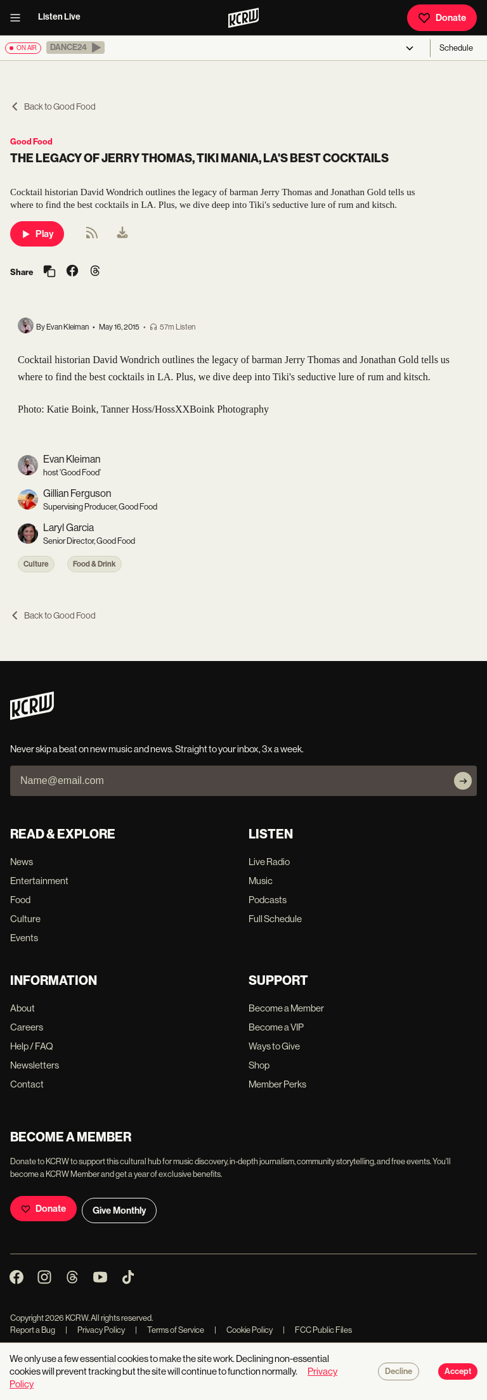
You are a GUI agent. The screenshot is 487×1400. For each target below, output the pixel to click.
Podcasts (268, 899)
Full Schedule (275, 918)
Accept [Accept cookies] (458, 1371)
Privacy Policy (95, 1330)
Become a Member (286, 1008)
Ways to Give (274, 1046)
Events (24, 937)
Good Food (31, 141)
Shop (259, 1065)
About (22, 1008)
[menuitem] (122, 234)
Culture (36, 564)
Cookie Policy (243, 1330)
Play (37, 234)
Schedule (456, 48)
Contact (27, 1084)
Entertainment (39, 880)
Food (20, 899)
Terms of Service (169, 1330)
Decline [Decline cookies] (398, 1371)
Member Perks (277, 1084)
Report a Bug (32, 1330)
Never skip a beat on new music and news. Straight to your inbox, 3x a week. (157, 748)
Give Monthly (119, 1210)
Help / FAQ (31, 1046)
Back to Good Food (53, 106)
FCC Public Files (317, 1330)
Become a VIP (276, 1027)
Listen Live (59, 16)
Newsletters (34, 1065)
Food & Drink (94, 564)
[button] (75, 47)
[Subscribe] (463, 781)
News (21, 861)
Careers (26, 1027)
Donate (442, 17)
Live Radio (269, 861)
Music (261, 880)
